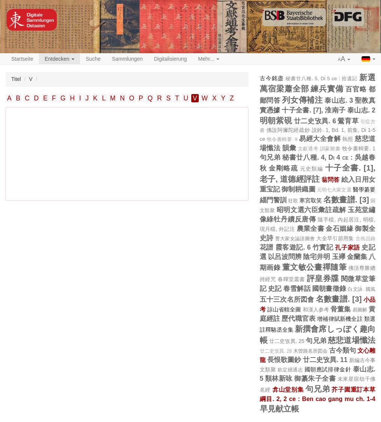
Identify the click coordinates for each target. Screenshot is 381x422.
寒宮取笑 (310, 200)
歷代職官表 (298, 318)
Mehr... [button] (208, 59)
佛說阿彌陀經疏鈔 (288, 130)
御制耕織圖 (298, 189)
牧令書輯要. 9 (282, 139)
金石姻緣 (339, 228)
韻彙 (289, 148)
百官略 (356, 89)
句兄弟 (270, 157)
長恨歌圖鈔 (284, 360)
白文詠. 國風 (361, 289)
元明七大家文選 (334, 190)
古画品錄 (365, 238)
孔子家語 (347, 247)
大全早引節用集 (335, 238)
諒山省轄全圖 (284, 309)
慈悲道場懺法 (351, 340)
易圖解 (360, 310)
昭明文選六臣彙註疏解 (311, 210)
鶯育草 (348, 121)
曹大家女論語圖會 (295, 238)
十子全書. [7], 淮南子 (313, 110)
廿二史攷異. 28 (276, 351)
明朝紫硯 (276, 120)
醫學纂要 (364, 189)
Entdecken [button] (59, 59)
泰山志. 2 (361, 110)
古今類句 (342, 350)
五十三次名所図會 (287, 299)
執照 (347, 139)
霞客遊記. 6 (293, 247)
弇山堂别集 (288, 389)
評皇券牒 (323, 278)
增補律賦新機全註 (339, 319)
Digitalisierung (170, 59)
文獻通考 (308, 148)
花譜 (267, 247)
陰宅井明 (316, 256)
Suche (93, 59)
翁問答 (330, 179)
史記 (275, 288)
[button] (344, 59)
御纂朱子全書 (315, 378)
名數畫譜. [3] (346, 199)
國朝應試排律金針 (328, 369)
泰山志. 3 (338, 100)
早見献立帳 (279, 408)
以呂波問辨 (285, 256)
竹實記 (323, 247)
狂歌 (293, 201)
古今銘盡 (272, 78)
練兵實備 (327, 88)
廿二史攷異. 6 (315, 121)
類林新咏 (279, 378)
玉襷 (338, 256)
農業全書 (310, 228)
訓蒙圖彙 (330, 148)
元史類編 (311, 169)
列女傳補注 (302, 100)
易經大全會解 (320, 138)
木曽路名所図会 (310, 351)
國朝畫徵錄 (329, 288)
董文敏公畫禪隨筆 (314, 267)
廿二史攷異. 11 (325, 360)
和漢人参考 (316, 310)
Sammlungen (127, 59)
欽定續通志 (290, 370)
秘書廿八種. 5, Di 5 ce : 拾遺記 (322, 78)
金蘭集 (357, 256)
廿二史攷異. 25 (286, 341)
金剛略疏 (283, 168)
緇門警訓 (273, 200)
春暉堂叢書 (291, 279)
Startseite (22, 59)
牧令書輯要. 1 (358, 148)
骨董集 (340, 309)
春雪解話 (297, 288)
